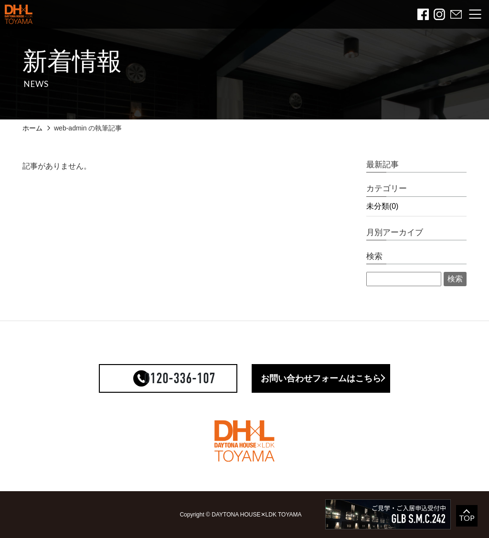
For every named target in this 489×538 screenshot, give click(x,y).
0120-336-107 (179, 378)
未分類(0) (382, 206)
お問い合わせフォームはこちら (321, 378)
